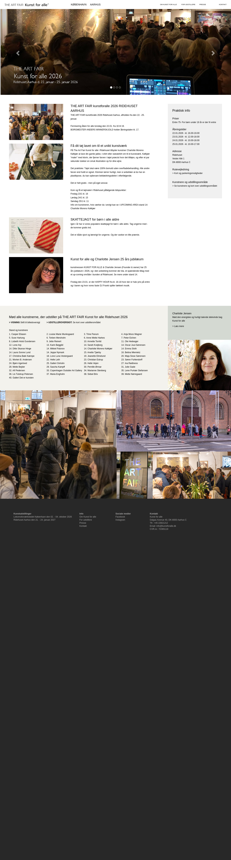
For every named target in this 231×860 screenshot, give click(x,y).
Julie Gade (130, 367)
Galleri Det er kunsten (23, 377)
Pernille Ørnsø (94, 367)
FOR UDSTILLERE (188, 4)
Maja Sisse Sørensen (135, 356)
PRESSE (202, 4)
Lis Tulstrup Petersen (23, 374)
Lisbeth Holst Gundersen (23, 341)
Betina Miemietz (132, 352)
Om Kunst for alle (87, 517)
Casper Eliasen (18, 334)
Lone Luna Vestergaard (61, 356)
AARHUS (95, 4)
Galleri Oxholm (57, 363)
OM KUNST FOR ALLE (168, 4)
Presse (82, 523)
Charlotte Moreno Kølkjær (100, 348)
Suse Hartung (18, 338)
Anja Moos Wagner (133, 334)
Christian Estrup (95, 359)
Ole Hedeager (131, 341)
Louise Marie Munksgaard (61, 334)
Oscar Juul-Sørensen (135, 345)
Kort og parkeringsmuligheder (188, 173)
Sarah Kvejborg (95, 345)
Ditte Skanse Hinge (22, 348)
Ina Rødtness (131, 363)
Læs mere (179, 326)
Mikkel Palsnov (57, 348)
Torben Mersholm (57, 338)
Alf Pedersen (18, 370)
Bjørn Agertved (20, 363)
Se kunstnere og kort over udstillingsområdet (195, 186)
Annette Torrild (94, 341)
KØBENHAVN (78, 4)
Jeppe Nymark (57, 352)
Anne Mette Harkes (95, 338)
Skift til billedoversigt (30, 322)
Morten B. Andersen (22, 359)
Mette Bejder (19, 367)
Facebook (120, 517)
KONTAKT (222, 4)
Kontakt (83, 526)
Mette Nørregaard (133, 374)
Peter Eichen (130, 338)
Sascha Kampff (57, 367)
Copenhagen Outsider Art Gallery (66, 370)
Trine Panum (92, 334)
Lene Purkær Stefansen (136, 370)
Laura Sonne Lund (21, 352)
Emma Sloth (131, 348)
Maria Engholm (57, 374)
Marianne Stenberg (97, 370)
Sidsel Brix (93, 374)
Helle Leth (55, 359)
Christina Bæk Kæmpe (23, 356)
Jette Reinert (55, 341)
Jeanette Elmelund (96, 356)
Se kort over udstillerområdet (87, 322)
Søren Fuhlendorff (133, 359)
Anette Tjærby (94, 352)
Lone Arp (17, 345)
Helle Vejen (93, 363)
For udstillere (85, 520)
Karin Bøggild (56, 345)
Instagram (120, 520)
